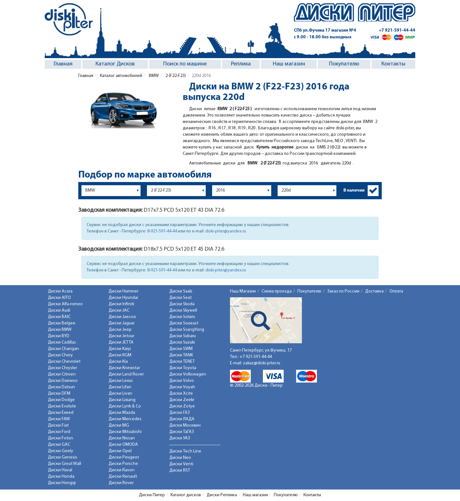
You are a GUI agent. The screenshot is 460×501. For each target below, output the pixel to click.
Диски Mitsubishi (125, 431)
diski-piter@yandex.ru (225, 231)
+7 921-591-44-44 (397, 30)
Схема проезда (277, 291)
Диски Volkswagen (187, 374)
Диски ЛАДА (182, 419)
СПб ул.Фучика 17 (325, 30)
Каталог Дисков (115, 64)
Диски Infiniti (121, 304)
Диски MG (119, 425)
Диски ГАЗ (179, 412)
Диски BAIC (59, 317)
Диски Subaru (182, 336)
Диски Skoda (182, 304)
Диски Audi (59, 310)
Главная (63, 64)
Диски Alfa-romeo (65, 304)
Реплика (241, 64)
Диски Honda (61, 476)
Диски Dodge (61, 400)
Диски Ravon (121, 470)
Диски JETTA (121, 342)
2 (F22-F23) (175, 75)
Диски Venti (181, 464)
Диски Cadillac (62, 342)
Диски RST (179, 470)
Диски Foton (60, 438)
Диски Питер (152, 495)
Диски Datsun (61, 387)
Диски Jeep (120, 329)
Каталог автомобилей (120, 75)
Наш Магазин (243, 291)
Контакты (393, 64)
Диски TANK (181, 355)
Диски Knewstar (124, 368)
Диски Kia (118, 361)
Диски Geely (60, 451)
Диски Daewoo (63, 380)
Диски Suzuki (182, 342)
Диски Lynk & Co (125, 406)
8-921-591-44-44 (162, 231)
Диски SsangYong (186, 329)
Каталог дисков (186, 495)
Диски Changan (63, 348)
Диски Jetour (121, 336)
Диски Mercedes (125, 419)
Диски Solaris (182, 317)
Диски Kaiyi (120, 348)
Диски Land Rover (126, 374)
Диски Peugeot (124, 457)
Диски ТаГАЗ (181, 431)
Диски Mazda (122, 412)
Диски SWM (181, 348)
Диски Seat (180, 297)
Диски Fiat (58, 425)
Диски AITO (59, 297)
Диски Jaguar (121, 323)
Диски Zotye (182, 406)
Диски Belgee (61, 323)
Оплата (396, 291)
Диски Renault (123, 476)
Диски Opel (120, 451)
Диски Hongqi (62, 483)
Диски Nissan (122, 438)
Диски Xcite (181, 393)
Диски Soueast (183, 323)
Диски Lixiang (122, 400)
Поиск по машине (185, 64)
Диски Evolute (62, 406)
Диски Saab (180, 291)
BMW (153, 75)
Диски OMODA (123, 444)
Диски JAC (119, 310)
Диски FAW (59, 419)
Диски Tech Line (185, 451)
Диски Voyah (182, 387)
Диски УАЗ (179, 438)
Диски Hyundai (123, 297)
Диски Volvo (181, 380)
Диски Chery (60, 355)
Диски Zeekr (181, 400)
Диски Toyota (182, 368)
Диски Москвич (185, 425)
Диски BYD (58, 336)
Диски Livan (120, 393)
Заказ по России (343, 291)
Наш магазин (289, 64)
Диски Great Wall (64, 463)
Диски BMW (60, 329)
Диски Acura (60, 291)
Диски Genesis (62, 457)
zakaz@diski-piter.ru (261, 363)
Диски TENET (182, 361)
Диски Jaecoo (122, 317)
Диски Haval (60, 470)
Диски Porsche (123, 463)
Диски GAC (59, 444)
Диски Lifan (120, 387)
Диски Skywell (183, 310)
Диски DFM (59, 393)
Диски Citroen (62, 374)
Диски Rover (121, 483)
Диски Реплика (222, 495)
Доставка (374, 291)
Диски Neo (180, 457)
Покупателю (344, 64)
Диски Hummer (123, 291)
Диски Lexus (121, 380)
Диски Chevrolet (64, 361)
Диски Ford (59, 431)
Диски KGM (120, 355)
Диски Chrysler (62, 368)
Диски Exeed (60, 412)
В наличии (353, 190)
